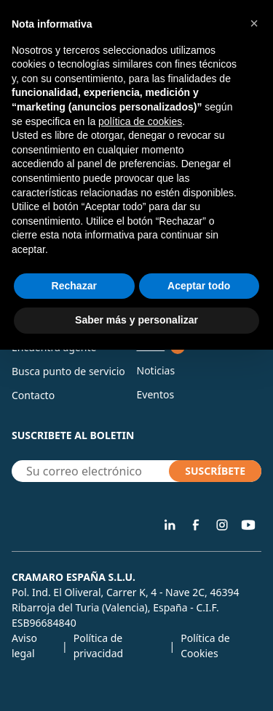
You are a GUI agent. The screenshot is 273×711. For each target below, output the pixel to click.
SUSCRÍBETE (215, 471)
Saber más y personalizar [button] (136, 320)
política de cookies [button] (140, 121)
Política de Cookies (205, 645)
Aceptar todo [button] (198, 286)
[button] (254, 23)
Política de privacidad (98, 645)
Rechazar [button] (74, 286)
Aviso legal (24, 645)
